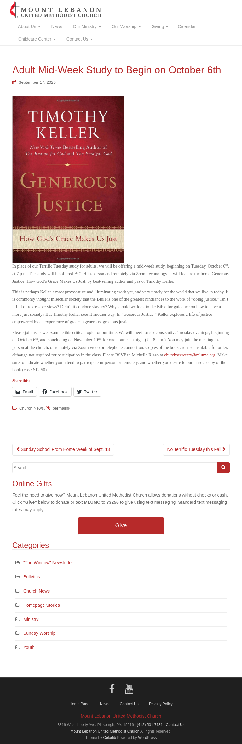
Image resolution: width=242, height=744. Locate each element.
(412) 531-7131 (150, 725)
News (56, 26)
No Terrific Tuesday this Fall (196, 449)
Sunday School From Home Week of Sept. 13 (63, 449)
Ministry (30, 619)
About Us (29, 26)
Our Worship (126, 26)
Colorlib (109, 737)
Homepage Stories (41, 605)
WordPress (147, 737)
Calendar (187, 26)
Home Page (79, 704)
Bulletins (31, 576)
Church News (31, 408)
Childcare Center (36, 39)
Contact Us (79, 39)
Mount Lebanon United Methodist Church (105, 731)
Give (121, 525)
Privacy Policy (161, 704)
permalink (61, 408)
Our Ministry (86, 26)
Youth (28, 647)
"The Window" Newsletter (48, 562)
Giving (159, 26)
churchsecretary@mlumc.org (189, 355)
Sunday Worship (39, 633)
